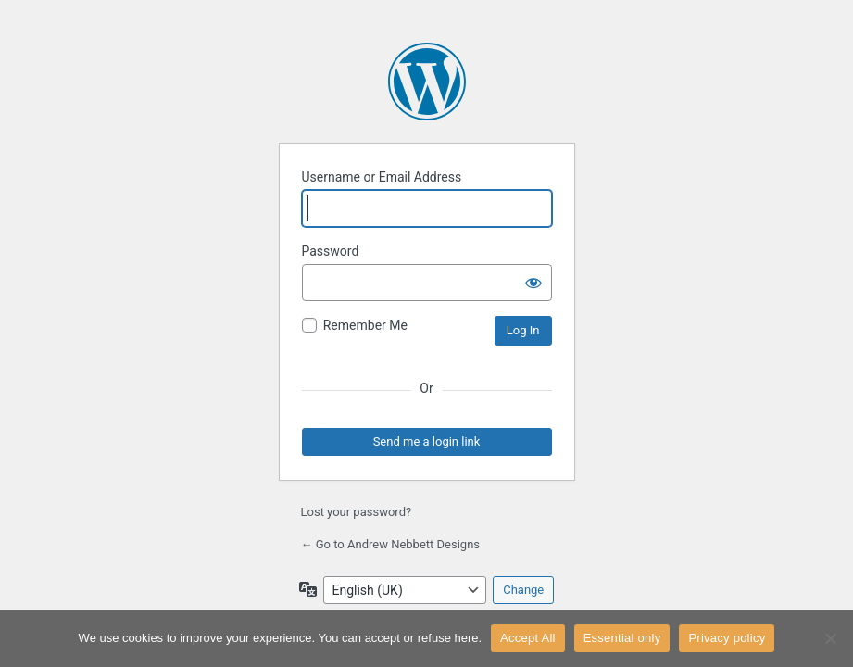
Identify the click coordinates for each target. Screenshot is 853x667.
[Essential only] (830, 638)
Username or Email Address (382, 177)
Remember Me (365, 325)
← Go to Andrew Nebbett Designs (391, 544)
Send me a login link (427, 441)
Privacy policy (726, 638)
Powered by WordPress (427, 81)
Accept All (528, 638)
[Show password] (533, 282)
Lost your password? (356, 512)
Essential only (622, 638)
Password (330, 251)
